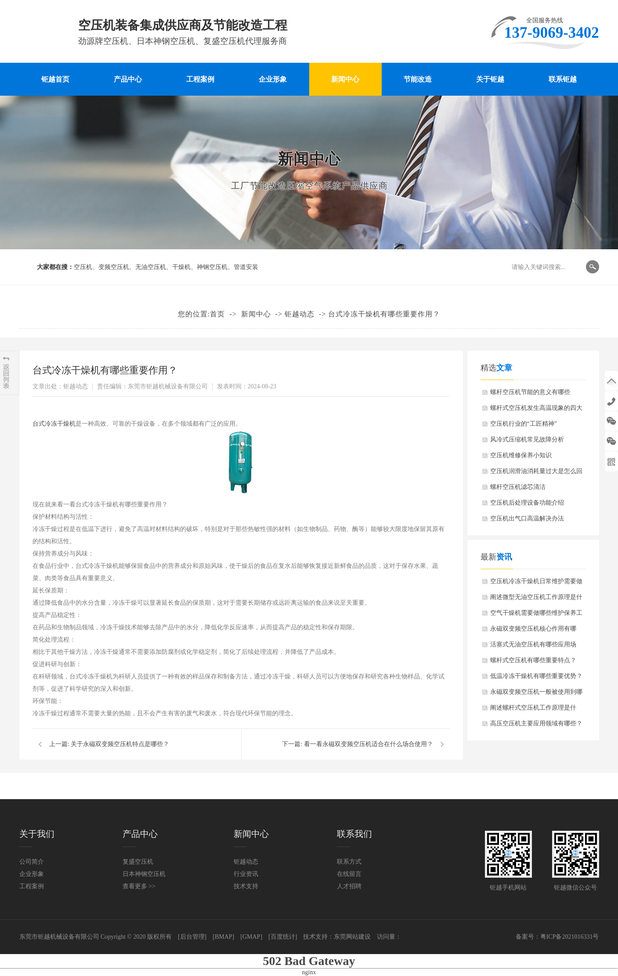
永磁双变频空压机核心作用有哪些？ (533, 631)
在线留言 (349, 874)
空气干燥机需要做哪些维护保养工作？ (536, 615)
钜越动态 (299, 314)
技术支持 (246, 886)
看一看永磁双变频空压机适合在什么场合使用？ (368, 744)
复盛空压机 (138, 861)
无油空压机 (150, 267)
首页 (217, 314)
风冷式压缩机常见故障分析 (527, 439)
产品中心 (128, 79)
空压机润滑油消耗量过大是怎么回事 (536, 473)
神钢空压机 (212, 267)
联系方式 (349, 861)
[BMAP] (223, 936)
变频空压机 (113, 267)
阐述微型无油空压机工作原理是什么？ (536, 599)
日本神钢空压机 (144, 874)
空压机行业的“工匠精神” (523, 423)
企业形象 (273, 79)
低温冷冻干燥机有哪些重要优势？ (536, 676)
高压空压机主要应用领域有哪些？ (536, 723)
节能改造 (418, 79)
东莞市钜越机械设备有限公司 (59, 936)
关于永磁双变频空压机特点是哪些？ (120, 744)
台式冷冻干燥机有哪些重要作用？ (384, 314)
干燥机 (181, 267)
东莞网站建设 (352, 936)
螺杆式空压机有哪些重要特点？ (533, 660)
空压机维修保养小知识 (521, 455)
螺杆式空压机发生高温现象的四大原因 (536, 410)
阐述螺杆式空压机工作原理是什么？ (533, 710)
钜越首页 (55, 79)
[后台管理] (192, 936)
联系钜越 (563, 79)
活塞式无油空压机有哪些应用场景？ (533, 647)
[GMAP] (251, 936)
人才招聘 (349, 886)
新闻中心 (345, 79)
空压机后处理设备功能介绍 (527, 502)
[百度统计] (282, 936)
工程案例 (200, 79)
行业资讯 (246, 874)
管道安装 (246, 267)
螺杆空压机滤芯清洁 (518, 487)
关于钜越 (490, 79)
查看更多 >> (139, 886)
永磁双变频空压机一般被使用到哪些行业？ (536, 694)
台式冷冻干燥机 (54, 423)
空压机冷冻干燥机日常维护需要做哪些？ (536, 583)
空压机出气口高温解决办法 (527, 518)
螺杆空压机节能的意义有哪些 (530, 392)
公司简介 (31, 861)
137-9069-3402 (611, 401)
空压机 (83, 267)
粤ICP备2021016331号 (569, 936)
